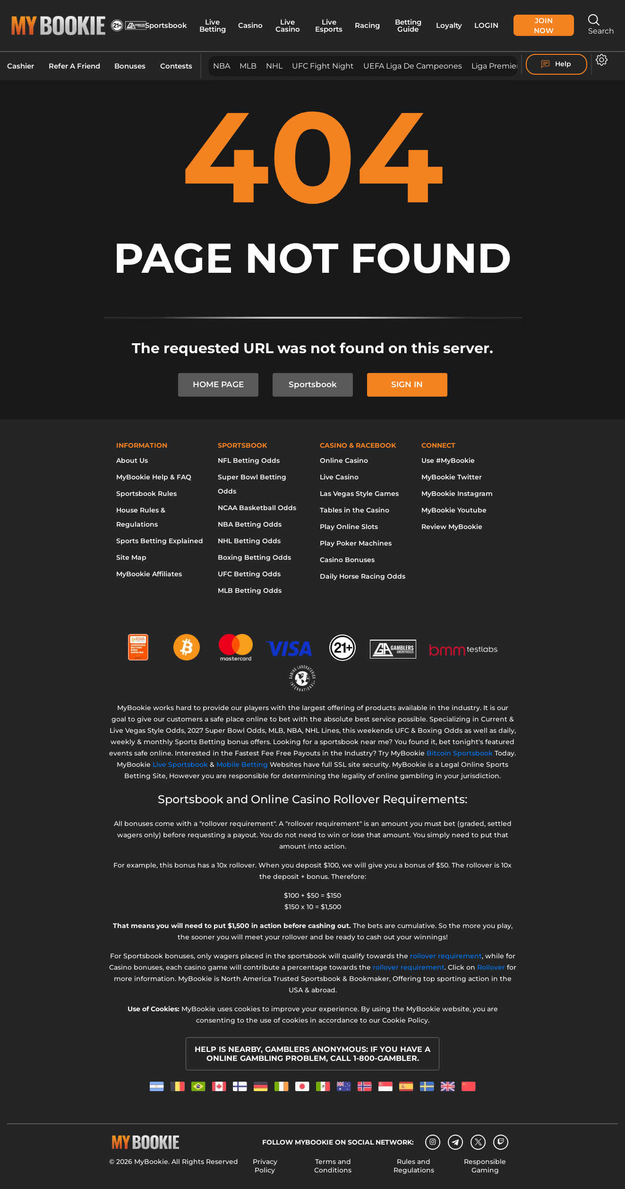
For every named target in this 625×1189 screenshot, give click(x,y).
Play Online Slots (349, 526)
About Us (132, 460)
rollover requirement (446, 956)
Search (601, 24)
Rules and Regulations (414, 1165)
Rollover (491, 967)
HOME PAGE (218, 384)
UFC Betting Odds (249, 574)
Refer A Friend (74, 66)
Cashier (20, 66)
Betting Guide (408, 25)
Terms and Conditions (332, 1165)
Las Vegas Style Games (359, 493)
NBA (221, 65)
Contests (176, 66)
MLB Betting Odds (250, 590)
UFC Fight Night (323, 65)
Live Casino (287, 25)
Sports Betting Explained (159, 541)
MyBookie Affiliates (149, 574)
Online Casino (344, 460)
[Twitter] (478, 1142)
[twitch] (500, 1142)
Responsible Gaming (485, 1165)
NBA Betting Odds (250, 524)
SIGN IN (407, 384)
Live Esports (328, 25)
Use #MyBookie (448, 460)
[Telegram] (456, 1142)
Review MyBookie (451, 526)
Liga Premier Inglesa (509, 65)
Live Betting (212, 25)
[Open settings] (600, 60)
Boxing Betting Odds (254, 557)
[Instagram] (432, 1142)
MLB (248, 65)
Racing (367, 25)
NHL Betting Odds (249, 541)
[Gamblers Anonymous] (393, 643)
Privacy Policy (265, 1165)
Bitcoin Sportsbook (460, 753)
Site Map (131, 557)
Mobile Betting (242, 764)
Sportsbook (166, 25)
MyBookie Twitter (451, 477)
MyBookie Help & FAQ (153, 477)
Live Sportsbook (180, 764)
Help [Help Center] (556, 64)
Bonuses (130, 66)
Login (486, 25)
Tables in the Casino (354, 510)
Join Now (544, 25)
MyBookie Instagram (457, 493)
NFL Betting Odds (249, 460)
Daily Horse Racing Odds (362, 576)
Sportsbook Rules (146, 493)
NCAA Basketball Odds (257, 507)
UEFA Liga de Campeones (412, 65)
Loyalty (449, 25)
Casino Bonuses (347, 559)
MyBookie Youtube (454, 510)
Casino (250, 25)
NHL (274, 65)
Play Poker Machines (356, 543)
